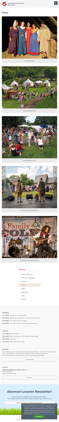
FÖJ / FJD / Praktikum (28, 278)
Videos (23, 289)
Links (23, 296)
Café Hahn (12, 339)
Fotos (23, 285)
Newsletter (25, 292)
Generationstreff (14, 333)
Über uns (22, 269)
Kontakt (29, 377)
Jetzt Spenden (29, 359)
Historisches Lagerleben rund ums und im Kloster (25, 318)
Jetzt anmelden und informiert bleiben (29, 403)
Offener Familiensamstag (16, 341)
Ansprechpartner (27, 274)
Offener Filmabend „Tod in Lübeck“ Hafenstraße (23, 336)
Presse (23, 299)
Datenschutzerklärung (47, 414)
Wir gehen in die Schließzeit (18, 315)
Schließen (39, 416)
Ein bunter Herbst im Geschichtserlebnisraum (24, 323)
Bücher (23, 281)
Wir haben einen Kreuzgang (18, 321)
